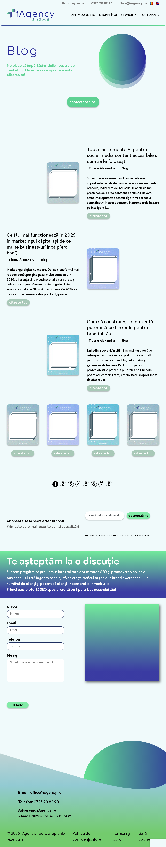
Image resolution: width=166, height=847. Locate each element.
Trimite (17, 705)
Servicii (127, 15)
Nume (12, 607)
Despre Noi (108, 15)
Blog (124, 168)
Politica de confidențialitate (87, 836)
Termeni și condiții (121, 836)
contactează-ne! (83, 102)
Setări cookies (145, 836)
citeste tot (98, 215)
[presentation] (110, 527)
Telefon (13, 639)
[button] (135, 15)
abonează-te (138, 515)
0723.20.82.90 (102, 3)
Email (11, 623)
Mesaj (12, 655)
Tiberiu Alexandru (102, 168)
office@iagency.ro (132, 3)
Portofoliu (149, 15)
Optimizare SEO (82, 15)
